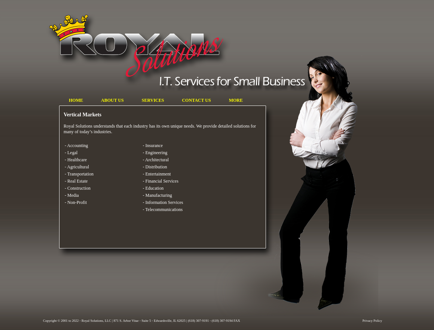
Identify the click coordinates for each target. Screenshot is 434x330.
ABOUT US (105, 100)
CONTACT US (186, 100)
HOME (73, 100)
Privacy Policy (372, 321)
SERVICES (146, 100)
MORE (233, 100)
